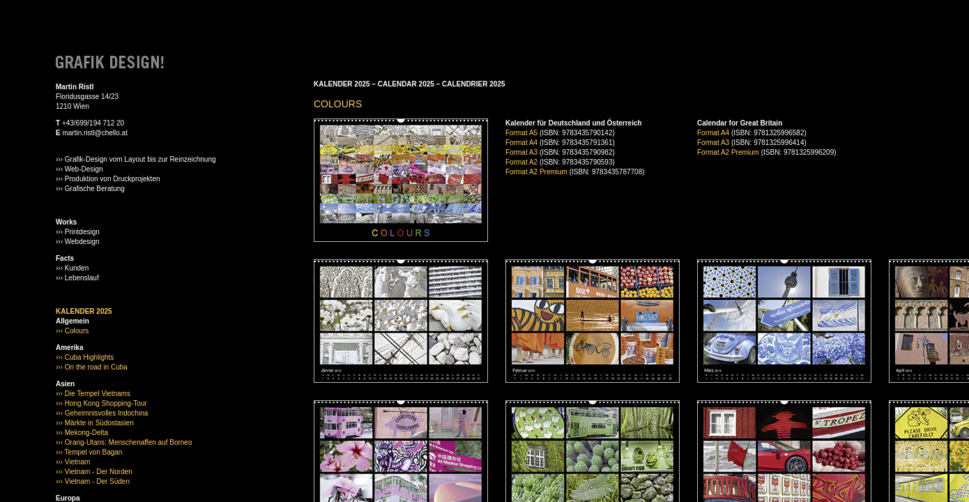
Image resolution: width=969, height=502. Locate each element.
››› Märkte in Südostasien (95, 423)
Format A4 (521, 142)
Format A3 (521, 152)
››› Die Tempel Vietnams (93, 393)
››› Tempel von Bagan (89, 452)
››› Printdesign (78, 232)
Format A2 (521, 162)
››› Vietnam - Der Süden (93, 481)
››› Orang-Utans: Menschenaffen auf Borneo (124, 442)
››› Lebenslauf (77, 278)
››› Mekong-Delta (82, 432)
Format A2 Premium (536, 172)
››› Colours (72, 331)
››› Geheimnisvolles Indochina (102, 413)
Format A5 (521, 133)
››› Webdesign (78, 241)
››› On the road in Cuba (92, 367)
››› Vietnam (73, 462)
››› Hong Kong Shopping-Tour (101, 403)
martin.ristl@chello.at (95, 133)
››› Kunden (72, 268)
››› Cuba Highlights (85, 357)
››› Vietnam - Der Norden (94, 472)
